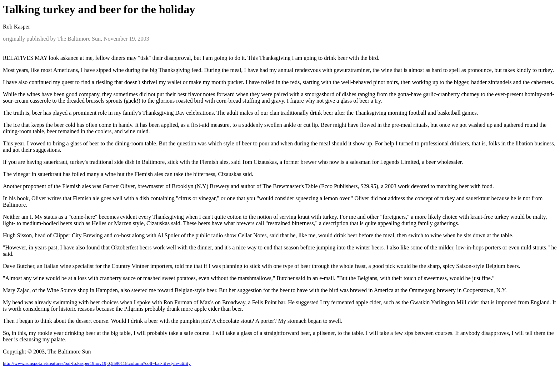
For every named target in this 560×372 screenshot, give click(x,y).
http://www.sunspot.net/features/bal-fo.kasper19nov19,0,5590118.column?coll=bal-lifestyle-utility (97, 363)
